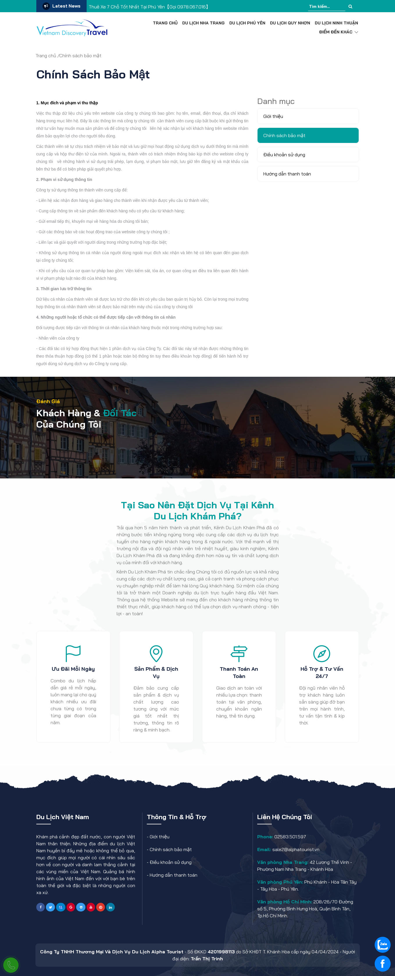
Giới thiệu (159, 836)
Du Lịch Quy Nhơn (290, 23)
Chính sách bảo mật (171, 849)
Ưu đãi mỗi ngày (73, 668)
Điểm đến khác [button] (338, 32)
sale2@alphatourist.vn (295, 849)
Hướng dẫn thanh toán (173, 875)
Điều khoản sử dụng (171, 862)
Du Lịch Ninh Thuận (336, 23)
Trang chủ (165, 23)
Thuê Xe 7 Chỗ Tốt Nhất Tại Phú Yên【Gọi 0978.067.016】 (149, 7)
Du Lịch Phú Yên (247, 23)
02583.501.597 (289, 836)
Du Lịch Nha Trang (203, 23)
